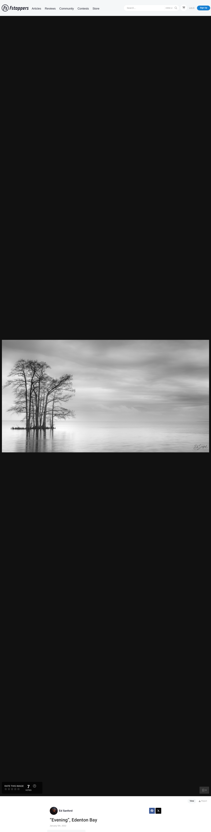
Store (96, 8)
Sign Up (203, 8)
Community (66, 8)
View (192, 801)
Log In (191, 8)
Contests (83, 8)
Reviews (50, 8)
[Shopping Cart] (184, 8)
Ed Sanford (66, 810)
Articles (36, 8)
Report (203, 801)
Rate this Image (14, 786)
